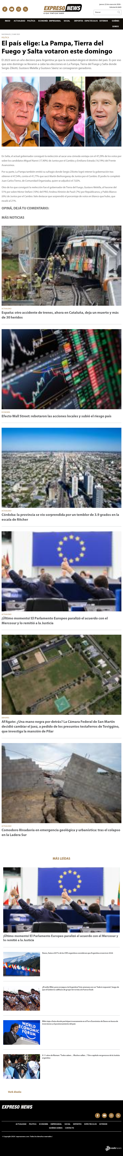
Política (31, 21)
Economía (43, 21)
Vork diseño (14, 1092)
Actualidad (19, 21)
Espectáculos (91, 21)
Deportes (78, 21)
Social (67, 21)
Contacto (69, 1128)
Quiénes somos (115, 24)
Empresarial (55, 21)
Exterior (103, 21)
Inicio (7, 21)
